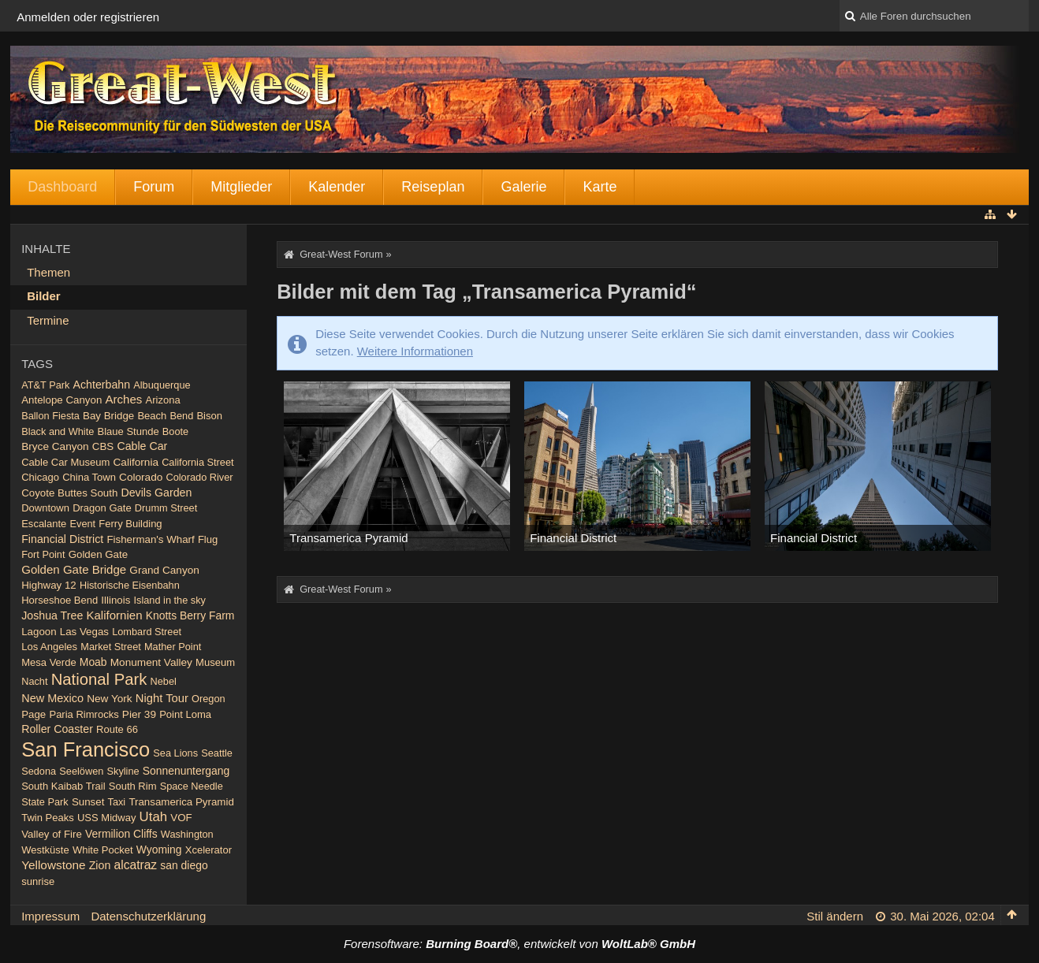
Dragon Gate (102, 508)
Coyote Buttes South (69, 493)
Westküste (45, 850)
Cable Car (142, 446)
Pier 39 (139, 714)
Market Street (110, 647)
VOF (181, 818)
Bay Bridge (108, 416)
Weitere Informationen (415, 351)
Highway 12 (48, 585)
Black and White (57, 431)
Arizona (163, 400)
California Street (197, 462)
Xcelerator (208, 850)
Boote (175, 431)
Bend (181, 416)
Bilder (44, 296)
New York (109, 699)
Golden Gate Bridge (73, 569)
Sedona (38, 771)
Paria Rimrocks (83, 714)
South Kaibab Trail (63, 786)
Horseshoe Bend (59, 600)
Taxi (117, 802)
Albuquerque (161, 385)
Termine (48, 320)
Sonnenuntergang (186, 770)
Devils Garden (156, 492)
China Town (89, 477)
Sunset (88, 802)
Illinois (115, 600)
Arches (124, 399)
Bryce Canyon (54, 446)
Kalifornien (114, 615)
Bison (209, 416)
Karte (599, 187)
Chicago (40, 477)
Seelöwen (81, 771)
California (135, 462)
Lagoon (38, 632)
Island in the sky (170, 600)
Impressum (50, 916)
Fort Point (43, 554)
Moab (93, 662)
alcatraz (135, 865)
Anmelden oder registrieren (88, 17)
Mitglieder (241, 187)
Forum (153, 187)
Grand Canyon (164, 570)
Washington (187, 834)
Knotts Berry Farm (190, 615)
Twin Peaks (47, 818)
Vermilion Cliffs (121, 833)
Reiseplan (432, 187)
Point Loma (185, 714)
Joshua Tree (52, 615)
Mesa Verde (48, 662)
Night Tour (162, 698)
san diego (183, 865)
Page (33, 714)
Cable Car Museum (65, 462)
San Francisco (85, 749)
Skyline (123, 771)
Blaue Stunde (128, 431)
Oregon (208, 699)
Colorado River (199, 477)
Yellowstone (53, 865)
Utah (153, 816)
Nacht (34, 681)
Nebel (164, 681)
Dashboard (62, 187)
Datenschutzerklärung (148, 916)
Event (83, 524)
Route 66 (117, 729)
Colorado (140, 477)
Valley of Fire (51, 834)
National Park (99, 679)
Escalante (43, 524)
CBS (103, 446)
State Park (45, 802)
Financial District (62, 539)
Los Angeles (49, 647)
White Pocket (103, 850)
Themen (48, 272)
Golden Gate (98, 554)
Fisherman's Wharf (150, 539)
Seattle (217, 753)
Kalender (336, 187)
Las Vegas (84, 632)
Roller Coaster (57, 729)
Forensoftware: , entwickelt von (519, 943)
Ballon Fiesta (50, 416)
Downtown (45, 508)
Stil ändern (834, 916)
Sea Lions (175, 753)
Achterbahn (102, 384)
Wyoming (159, 849)
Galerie (523, 187)
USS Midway (106, 818)
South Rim (133, 786)
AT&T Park (45, 385)
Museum (215, 662)
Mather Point (172, 647)
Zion (100, 865)
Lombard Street (146, 632)
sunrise (37, 881)
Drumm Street (166, 508)
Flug (208, 539)
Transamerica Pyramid (180, 802)
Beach (151, 416)
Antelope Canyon (61, 400)
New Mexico (52, 698)
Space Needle (191, 786)
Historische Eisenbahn (130, 585)
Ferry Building (130, 524)
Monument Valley (151, 662)
